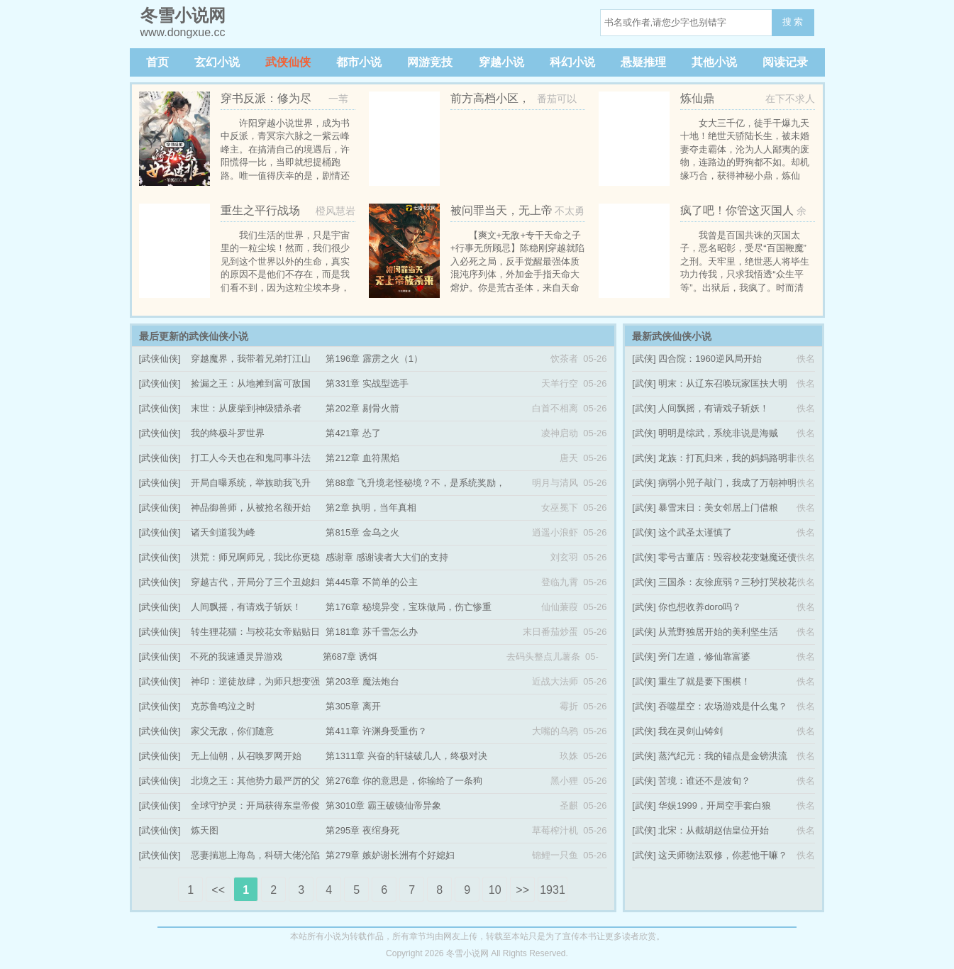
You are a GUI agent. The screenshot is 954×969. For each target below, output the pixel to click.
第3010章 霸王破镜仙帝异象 (383, 805)
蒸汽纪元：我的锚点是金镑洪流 (722, 756)
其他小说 (714, 62)
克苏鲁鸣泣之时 (223, 706)
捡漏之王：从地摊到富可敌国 (251, 383)
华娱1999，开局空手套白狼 (714, 805)
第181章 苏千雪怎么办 (371, 631)
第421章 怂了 (353, 433)
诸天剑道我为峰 (223, 532)
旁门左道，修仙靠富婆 (704, 656)
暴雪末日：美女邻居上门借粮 (718, 507)
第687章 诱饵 (350, 656)
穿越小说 (501, 62)
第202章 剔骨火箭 (362, 408)
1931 (552, 890)
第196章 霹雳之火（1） (374, 358)
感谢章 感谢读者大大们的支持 (387, 557)
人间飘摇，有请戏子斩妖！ (246, 607)
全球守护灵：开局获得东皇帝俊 (255, 805)
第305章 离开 (353, 706)
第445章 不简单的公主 (371, 582)
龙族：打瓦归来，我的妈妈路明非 (727, 458)
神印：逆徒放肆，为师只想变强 (255, 681)
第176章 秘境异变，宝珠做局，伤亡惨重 (408, 607)
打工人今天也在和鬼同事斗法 (251, 458)
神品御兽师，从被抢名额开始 (251, 507)
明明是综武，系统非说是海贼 (718, 433)
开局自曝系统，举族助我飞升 (251, 482)
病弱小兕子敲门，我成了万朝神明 (727, 482)
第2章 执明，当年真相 (371, 507)
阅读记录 (785, 62)
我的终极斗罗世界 (228, 433)
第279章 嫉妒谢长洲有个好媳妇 (390, 855)
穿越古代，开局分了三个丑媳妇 (255, 582)
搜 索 (793, 21)
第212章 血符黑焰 (362, 458)
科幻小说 (572, 62)
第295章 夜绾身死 (362, 830)
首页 (157, 62)
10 (495, 890)
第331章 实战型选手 (367, 383)
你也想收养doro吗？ (699, 607)
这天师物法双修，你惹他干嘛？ (722, 855)
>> (522, 890)
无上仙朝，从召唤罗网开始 (246, 756)
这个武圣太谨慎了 (695, 532)
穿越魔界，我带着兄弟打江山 (251, 358)
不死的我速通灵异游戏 (236, 656)
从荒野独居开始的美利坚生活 (718, 631)
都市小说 (359, 62)
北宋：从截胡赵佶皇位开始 (713, 830)
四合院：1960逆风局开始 (710, 358)
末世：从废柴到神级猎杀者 (246, 408)
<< (218, 890)
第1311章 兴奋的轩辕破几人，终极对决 (406, 756)
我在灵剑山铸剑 (690, 731)
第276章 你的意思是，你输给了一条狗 (404, 780)
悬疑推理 (643, 62)
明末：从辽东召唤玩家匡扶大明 (722, 383)
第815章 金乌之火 (362, 532)
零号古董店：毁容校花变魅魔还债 (727, 557)
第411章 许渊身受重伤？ (376, 731)
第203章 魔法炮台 (362, 681)
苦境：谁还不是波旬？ (704, 780)
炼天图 (204, 830)
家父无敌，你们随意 (232, 731)
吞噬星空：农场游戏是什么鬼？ (722, 706)
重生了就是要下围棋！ (704, 681)
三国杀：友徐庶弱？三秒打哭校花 (727, 582)
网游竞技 (430, 62)
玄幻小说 (217, 62)
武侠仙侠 (288, 62)
